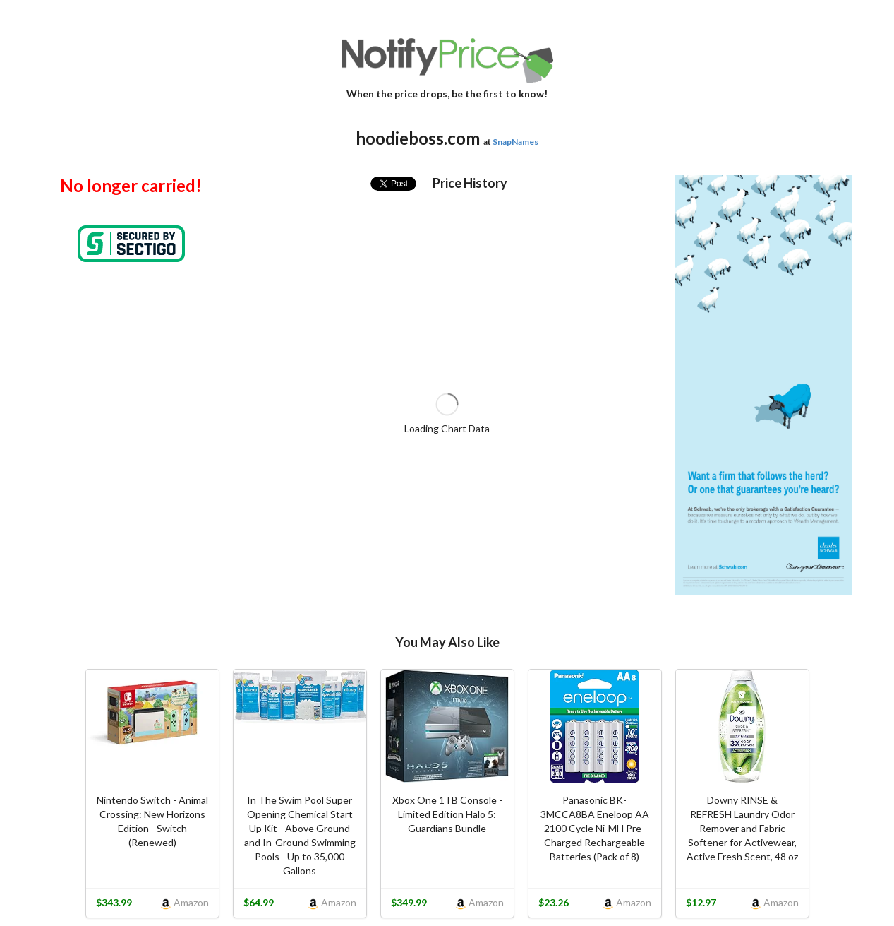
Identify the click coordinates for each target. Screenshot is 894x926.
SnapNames (515, 141)
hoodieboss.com (418, 138)
